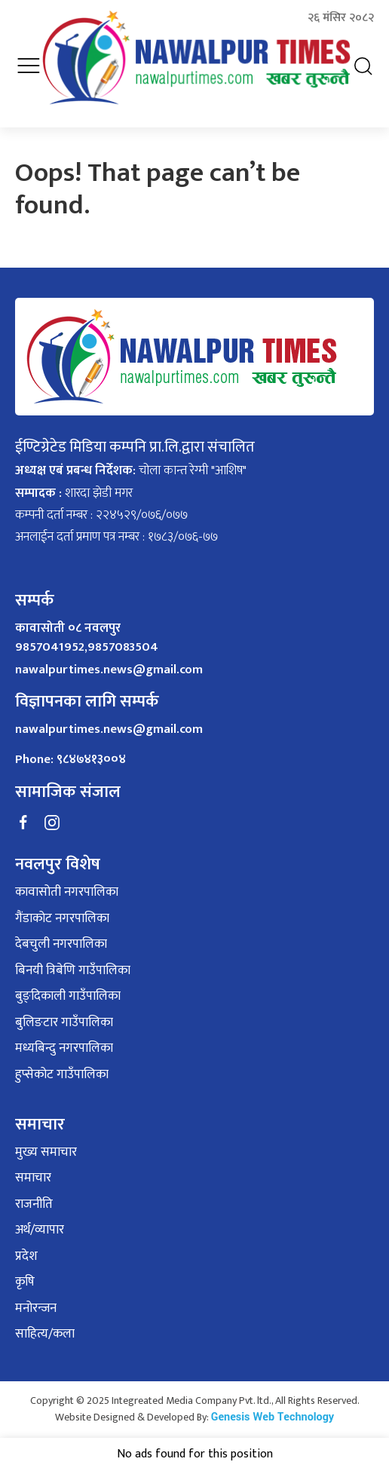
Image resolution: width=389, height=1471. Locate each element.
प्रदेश (26, 1257)
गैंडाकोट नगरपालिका (62, 919)
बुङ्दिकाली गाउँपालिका (68, 997)
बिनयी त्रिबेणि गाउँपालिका (72, 971)
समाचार (33, 1178)
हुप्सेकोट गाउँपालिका (62, 1075)
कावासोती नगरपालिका (66, 893)
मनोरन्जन (36, 1309)
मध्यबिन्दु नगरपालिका (64, 1049)
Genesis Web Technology (272, 1417)
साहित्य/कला (45, 1334)
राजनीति (34, 1205)
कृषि (25, 1282)
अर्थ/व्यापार (39, 1230)
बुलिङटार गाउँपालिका (64, 1023)
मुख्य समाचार (46, 1153)
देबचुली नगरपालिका (61, 945)
